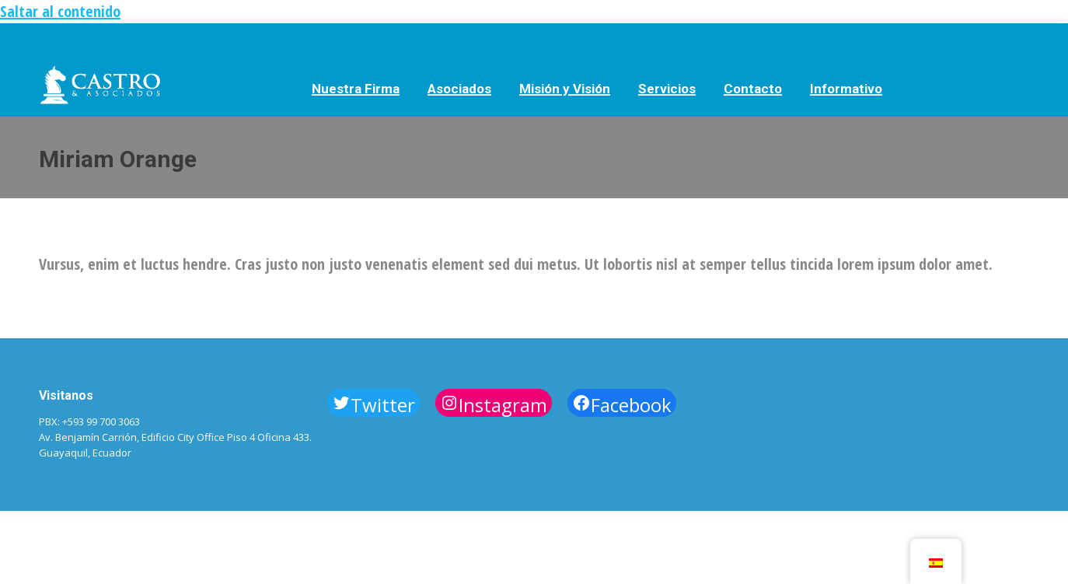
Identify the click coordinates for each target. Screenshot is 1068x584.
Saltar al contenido (60, 11)
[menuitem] (356, 88)
